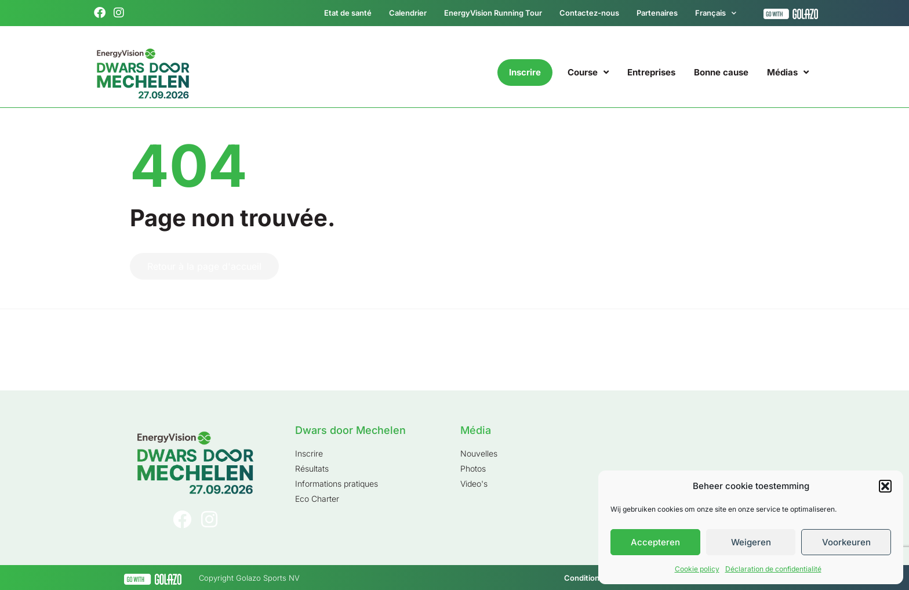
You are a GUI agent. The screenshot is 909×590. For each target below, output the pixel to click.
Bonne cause (721, 72)
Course (588, 72)
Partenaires (657, 12)
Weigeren (751, 542)
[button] (885, 486)
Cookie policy (697, 568)
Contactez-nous (589, 12)
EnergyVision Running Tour (493, 12)
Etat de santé (348, 12)
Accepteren (655, 542)
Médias (788, 72)
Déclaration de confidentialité (773, 568)
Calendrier (408, 12)
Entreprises (651, 72)
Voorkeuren (846, 542)
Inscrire (525, 72)
